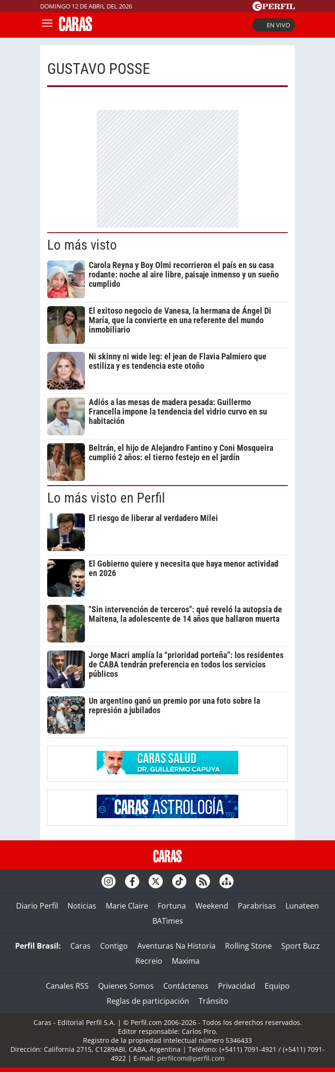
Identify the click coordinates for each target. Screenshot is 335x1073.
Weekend (211, 906)
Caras (80, 946)
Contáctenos (186, 986)
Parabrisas (257, 906)
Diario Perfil (37, 906)
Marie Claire (127, 906)
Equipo (277, 986)
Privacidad (236, 986)
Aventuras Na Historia (176, 946)
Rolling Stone (248, 946)
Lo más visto (82, 245)
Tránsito (213, 1001)
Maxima (186, 961)
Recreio (148, 961)
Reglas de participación (148, 1001)
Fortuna (172, 906)
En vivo (273, 25)
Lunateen (302, 906)
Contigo (114, 946)
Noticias (81, 906)
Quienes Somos (126, 986)
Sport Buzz (300, 946)
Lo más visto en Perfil (106, 498)
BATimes (167, 921)
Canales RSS (67, 986)
